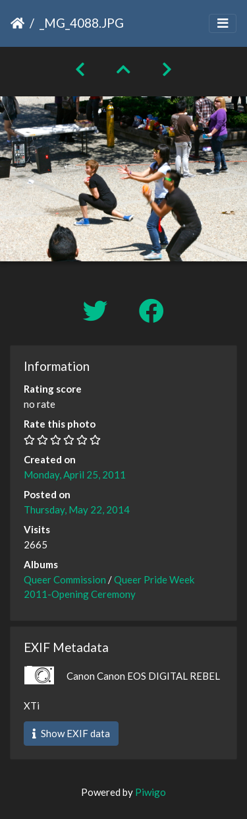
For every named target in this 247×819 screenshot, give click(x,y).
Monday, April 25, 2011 (75, 474)
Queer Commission (65, 579)
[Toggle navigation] (222, 23)
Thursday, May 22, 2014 (77, 509)
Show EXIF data (71, 733)
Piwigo (150, 792)
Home (17, 23)
